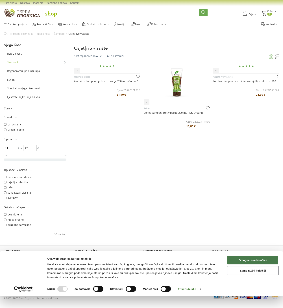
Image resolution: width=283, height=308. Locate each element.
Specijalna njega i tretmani (23, 88)
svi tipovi (11, 198)
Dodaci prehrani (95, 24)
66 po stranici (116, 56)
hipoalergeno (14, 219)
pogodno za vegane (17, 224)
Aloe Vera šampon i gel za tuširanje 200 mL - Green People (107, 81)
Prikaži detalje (187, 300)
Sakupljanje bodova (87, 261)
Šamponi (59, 33)
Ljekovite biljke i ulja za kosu (24, 97)
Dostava (25, 3)
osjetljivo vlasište (16, 182)
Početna (5, 34)
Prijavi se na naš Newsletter (228, 260)
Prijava (10, 257)
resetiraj (62, 233)
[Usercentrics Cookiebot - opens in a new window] (23, 301)
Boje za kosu (14, 53)
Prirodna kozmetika (21, 33)
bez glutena (13, 214)
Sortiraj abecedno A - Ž (89, 56)
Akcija (119, 24)
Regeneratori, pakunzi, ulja (23, 71)
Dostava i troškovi (153, 261)
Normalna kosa (82, 76)
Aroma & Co (42, 24)
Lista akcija (10, 3)
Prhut (147, 108)
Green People (14, 129)
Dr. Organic (12, 124)
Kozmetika (67, 24)
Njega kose (43, 33)
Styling (11, 79)
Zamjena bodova (57, 3)
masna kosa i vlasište (18, 177)
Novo (136, 24)
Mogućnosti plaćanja (155, 257)
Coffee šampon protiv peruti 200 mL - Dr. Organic (173, 112)
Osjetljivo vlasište (223, 76)
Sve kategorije (15, 24)
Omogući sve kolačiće (253, 271)
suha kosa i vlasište (17, 192)
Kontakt (74, 3)
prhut (9, 187)
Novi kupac (13, 261)
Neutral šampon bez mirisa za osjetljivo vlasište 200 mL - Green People (246, 81)
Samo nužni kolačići (253, 282)
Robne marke (157, 24)
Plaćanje (38, 3)
